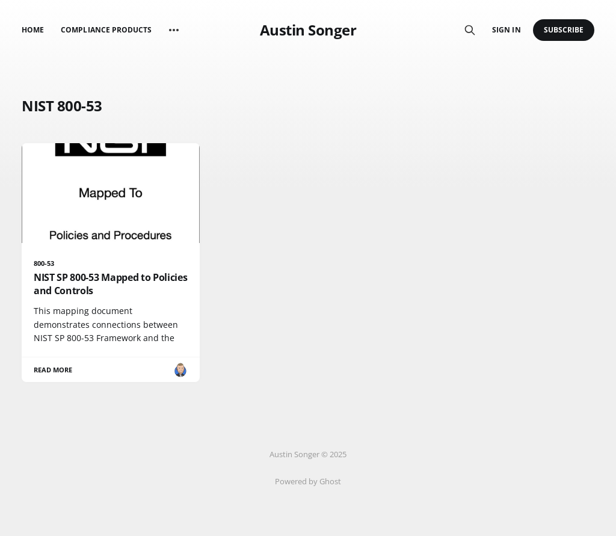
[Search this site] (470, 30)
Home (33, 30)
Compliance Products (106, 30)
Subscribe (564, 30)
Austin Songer (308, 30)
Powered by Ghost (308, 481)
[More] (174, 30)
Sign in (506, 30)
